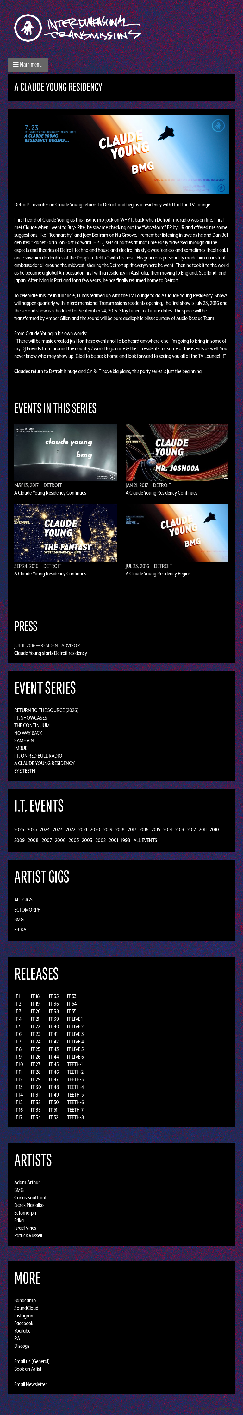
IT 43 (54, 1049)
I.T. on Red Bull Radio (38, 755)
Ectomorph (27, 910)
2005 (74, 840)
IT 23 (35, 1034)
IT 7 (17, 1041)
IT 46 (54, 1072)
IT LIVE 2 (75, 1026)
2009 (19, 840)
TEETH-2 (75, 1072)
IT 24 (35, 1041)
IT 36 (54, 1004)
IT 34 (36, 1117)
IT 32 (35, 1102)
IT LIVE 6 (75, 1057)
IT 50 (54, 1102)
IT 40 (54, 1026)
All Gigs (23, 899)
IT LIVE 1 (75, 1019)
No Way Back (28, 733)
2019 (107, 829)
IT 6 (18, 1034)
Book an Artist (27, 1369)
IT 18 (35, 996)
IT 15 (18, 1102)
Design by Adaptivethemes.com (215, 1408)
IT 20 (36, 1011)
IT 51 (53, 1110)
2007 (47, 840)
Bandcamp (25, 1300)
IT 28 (36, 1072)
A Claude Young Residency (44, 763)
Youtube (22, 1331)
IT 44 (54, 1057)
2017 (132, 829)
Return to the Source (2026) (46, 710)
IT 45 (54, 1064)
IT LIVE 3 (75, 1034)
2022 (70, 829)
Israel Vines (25, 1228)
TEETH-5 (75, 1094)
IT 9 (18, 1057)
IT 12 (18, 1079)
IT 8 (18, 1049)
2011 (203, 829)
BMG (19, 919)
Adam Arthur (27, 1182)
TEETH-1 (75, 1064)
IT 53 (72, 996)
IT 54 (72, 1004)
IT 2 (17, 1004)
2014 (167, 829)
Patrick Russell (28, 1235)
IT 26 (35, 1057)
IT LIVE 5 (75, 1049)
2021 (82, 829)
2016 (144, 829)
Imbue (20, 748)
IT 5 (17, 1026)
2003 (87, 840)
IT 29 (35, 1079)
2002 (101, 840)
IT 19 (35, 1004)
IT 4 (18, 1019)
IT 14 (18, 1094)
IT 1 (17, 996)
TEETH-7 (75, 1110)
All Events (145, 840)
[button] (28, 65)
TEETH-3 (75, 1079)
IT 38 (54, 1011)
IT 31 (35, 1094)
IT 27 (35, 1064)
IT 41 (53, 1034)
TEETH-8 (75, 1117)
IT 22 (35, 1026)
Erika (20, 929)
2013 (179, 829)
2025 (32, 829)
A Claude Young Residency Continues (50, 493)
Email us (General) (32, 1361)
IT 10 (18, 1064)
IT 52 (53, 1117)
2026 (19, 829)
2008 (33, 840)
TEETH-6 (75, 1102)
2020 (95, 829)
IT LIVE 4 (75, 1041)
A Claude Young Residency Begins (158, 573)
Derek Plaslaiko (29, 1205)
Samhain (24, 740)
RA (17, 1338)
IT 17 (18, 1117)
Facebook (23, 1323)
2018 (120, 829)
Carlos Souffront (30, 1197)
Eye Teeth (24, 771)
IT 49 (54, 1094)
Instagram (24, 1315)
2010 (214, 829)
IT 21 (35, 1019)
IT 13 (18, 1087)
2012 (191, 829)
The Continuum (32, 725)
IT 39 (54, 1019)
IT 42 (54, 1041)
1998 (125, 840)
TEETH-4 (75, 1087)
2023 (58, 829)
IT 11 (18, 1072)
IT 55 (71, 1011)
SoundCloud (26, 1308)
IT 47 (54, 1079)
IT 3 (18, 1011)
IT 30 (36, 1087)
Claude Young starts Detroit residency (50, 653)
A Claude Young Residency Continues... (52, 573)
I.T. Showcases (30, 718)
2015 (156, 829)
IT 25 (35, 1049)
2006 (60, 840)
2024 (45, 829)
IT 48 (54, 1087)
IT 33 (36, 1110)
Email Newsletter (30, 1384)
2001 (113, 840)
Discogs (21, 1346)
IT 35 (54, 996)
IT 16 (18, 1110)
